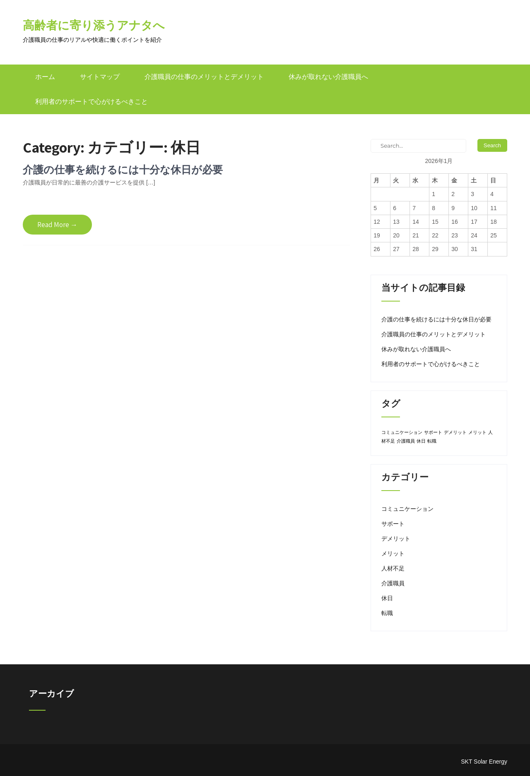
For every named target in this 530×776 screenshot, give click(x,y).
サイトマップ (100, 76)
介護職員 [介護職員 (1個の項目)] (406, 440)
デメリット (395, 538)
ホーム (45, 76)
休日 (387, 598)
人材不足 (393, 568)
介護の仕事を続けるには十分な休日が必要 (123, 169)
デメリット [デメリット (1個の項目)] (455, 432)
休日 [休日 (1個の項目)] (421, 440)
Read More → (57, 224)
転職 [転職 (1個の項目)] (431, 440)
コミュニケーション (407, 508)
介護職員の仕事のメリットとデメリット (204, 76)
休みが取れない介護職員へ (328, 76)
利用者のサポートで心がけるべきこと (91, 101)
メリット (393, 553)
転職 (387, 613)
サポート (393, 523)
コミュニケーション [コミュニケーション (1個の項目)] (401, 432)
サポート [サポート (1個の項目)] (433, 432)
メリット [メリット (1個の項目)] (477, 432)
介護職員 (393, 583)
